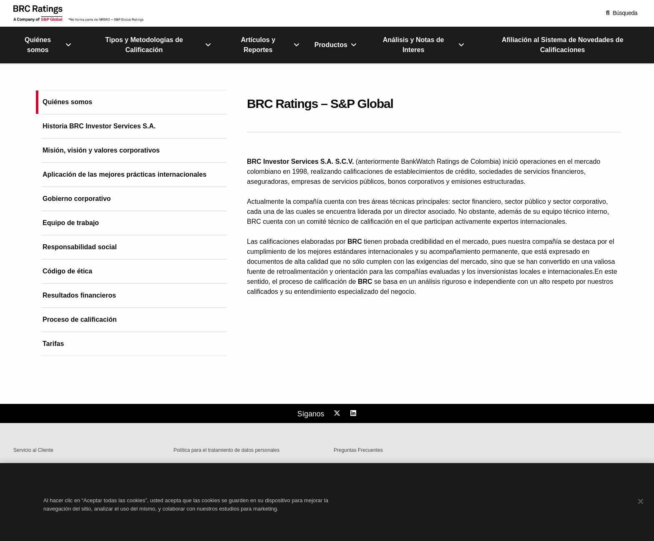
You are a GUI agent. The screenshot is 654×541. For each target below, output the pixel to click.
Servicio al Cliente (33, 450)
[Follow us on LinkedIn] (355, 413)
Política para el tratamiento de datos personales (226, 450)
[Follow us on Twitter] (338, 413)
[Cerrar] (640, 510)
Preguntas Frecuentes (358, 450)
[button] (621, 13)
